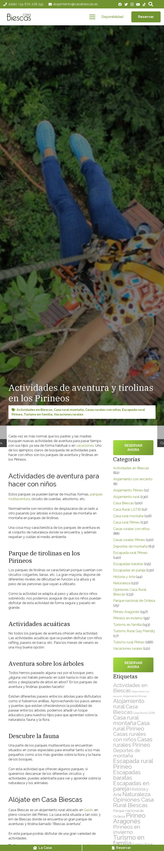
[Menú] (92, 17)
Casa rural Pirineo (126, 522)
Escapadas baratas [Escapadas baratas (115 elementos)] (127, 775)
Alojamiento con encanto (132, 479)
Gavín (88, 810)
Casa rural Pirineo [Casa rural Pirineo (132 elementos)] (131, 726)
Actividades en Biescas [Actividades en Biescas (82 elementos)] (130, 688)
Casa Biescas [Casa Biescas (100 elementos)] (125, 709)
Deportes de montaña (130, 546)
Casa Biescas (123, 503)
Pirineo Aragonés (126, 612)
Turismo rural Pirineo (129, 642)
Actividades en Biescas (34, 409)
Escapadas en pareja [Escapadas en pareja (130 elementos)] (131, 786)
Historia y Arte (124, 577)
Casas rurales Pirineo (129, 540)
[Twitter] (126, 4)
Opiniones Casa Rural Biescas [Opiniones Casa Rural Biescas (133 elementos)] (133, 802)
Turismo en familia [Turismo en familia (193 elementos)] (128, 840)
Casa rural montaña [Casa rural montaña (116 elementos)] (125, 720)
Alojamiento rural (126, 497)
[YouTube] (138, 4)
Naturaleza (121, 583)
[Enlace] (19, 17)
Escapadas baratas (128, 564)
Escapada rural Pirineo (130, 553)
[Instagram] (132, 4)
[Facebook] (120, 4)
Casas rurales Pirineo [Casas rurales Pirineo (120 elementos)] (132, 742)
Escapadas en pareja (129, 570)
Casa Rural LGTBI (127, 509)
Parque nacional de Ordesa (134, 601)
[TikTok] (144, 4)
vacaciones (85, 446)
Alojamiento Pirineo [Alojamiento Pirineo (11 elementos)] (135, 696)
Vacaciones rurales (68, 414)
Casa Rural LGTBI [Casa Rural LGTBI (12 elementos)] (144, 712)
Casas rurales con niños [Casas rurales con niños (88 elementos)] (129, 737)
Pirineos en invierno (128, 618)
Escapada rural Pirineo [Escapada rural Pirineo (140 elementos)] (133, 764)
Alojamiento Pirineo (128, 490)
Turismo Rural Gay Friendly (134, 631)
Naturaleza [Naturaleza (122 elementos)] (136, 794)
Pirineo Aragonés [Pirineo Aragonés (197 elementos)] (129, 818)
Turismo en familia (38, 414)
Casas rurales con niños (103, 409)
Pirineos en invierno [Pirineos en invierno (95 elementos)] (126, 829)
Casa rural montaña (69, 409)
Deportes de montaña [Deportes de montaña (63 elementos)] (126, 753)
